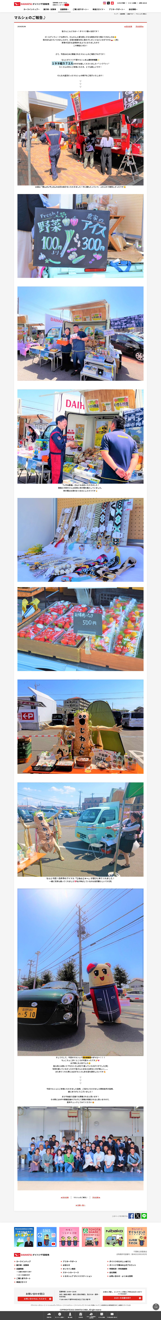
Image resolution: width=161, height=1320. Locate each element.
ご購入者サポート (80, 9)
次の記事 (139, 26)
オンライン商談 (69, 1268)
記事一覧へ (81, 1205)
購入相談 (70, 1317)
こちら (67, 5)
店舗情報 (63, 9)
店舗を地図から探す (25, 1272)
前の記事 (129, 26)
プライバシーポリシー (37, 1305)
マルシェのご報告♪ (141, 14)
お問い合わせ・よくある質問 (121, 1276)
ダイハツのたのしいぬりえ (120, 1261)
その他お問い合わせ (112, 1317)
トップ (116, 14)
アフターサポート (116, 9)
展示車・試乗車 (49, 9)
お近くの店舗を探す (122, 1297)
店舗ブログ (130, 14)
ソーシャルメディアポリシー (54, 1305)
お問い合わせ (143, 3)
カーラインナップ (31, 9)
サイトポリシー (69, 1305)
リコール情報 (132, 3)
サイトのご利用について (92, 1305)
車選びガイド (98, 9)
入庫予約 (80, 1317)
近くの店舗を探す (24, 1275)
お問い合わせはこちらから (35, 1298)
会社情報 (132, 9)
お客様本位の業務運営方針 (109, 1305)
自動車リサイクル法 (124, 1305)
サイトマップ (79, 1305)
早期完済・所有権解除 (118, 1268)
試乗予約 (49, 1317)
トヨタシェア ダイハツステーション (77, 1276)
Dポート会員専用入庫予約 (91, 1317)
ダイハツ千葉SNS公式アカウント (122, 1265)
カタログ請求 (121, 3)
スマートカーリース (71, 1272)
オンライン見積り (59, 1317)
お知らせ (66, 1265)
